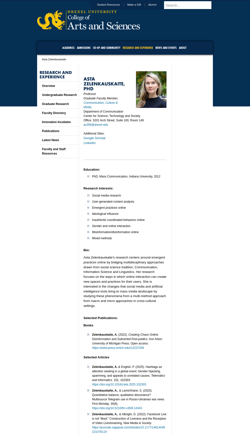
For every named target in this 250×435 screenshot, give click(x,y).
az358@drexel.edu (95, 124)
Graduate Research (55, 104)
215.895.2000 (167, 431)
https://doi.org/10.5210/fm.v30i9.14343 (117, 408)
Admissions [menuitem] (84, 48)
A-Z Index (76, 417)
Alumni (157, 4)
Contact (141, 417)
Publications (50, 131)
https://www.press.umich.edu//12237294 (118, 348)
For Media (92, 417)
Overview (48, 86)
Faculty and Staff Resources (54, 151)
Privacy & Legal (123, 417)
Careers (106, 417)
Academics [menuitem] (68, 48)
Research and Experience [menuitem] (138, 48)
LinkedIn (89, 143)
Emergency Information (121, 422)
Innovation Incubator (56, 122)
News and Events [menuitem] (166, 48)
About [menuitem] (183, 48)
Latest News (50, 140)
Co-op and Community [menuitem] (106, 48)
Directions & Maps (160, 417)
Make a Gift (139, 4)
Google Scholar (94, 138)
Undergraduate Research (59, 95)
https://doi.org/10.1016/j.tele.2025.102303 (119, 384)
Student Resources (113, 4)
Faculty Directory (54, 113)
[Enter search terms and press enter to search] (191, 5)
